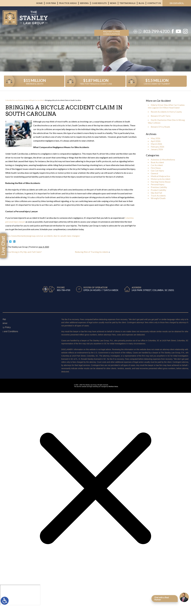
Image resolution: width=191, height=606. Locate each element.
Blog (141, 3)
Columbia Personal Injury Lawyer (17, 100)
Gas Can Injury (157, 170)
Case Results (99, 3)
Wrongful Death (158, 198)
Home (39, 3)
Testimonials (127, 3)
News (113, 3)
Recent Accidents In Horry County (166, 111)
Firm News (156, 168)
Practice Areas (68, 3)
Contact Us (154, 3)
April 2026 (155, 141)
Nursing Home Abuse (160, 181)
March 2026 (156, 144)
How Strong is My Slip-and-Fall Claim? (24, 252)
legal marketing (93, 386)
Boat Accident (157, 162)
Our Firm (51, 3)
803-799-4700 (155, 16)
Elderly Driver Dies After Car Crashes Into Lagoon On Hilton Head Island (166, 106)
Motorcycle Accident (160, 179)
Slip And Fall (156, 192)
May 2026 (155, 138)
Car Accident (39, 100)
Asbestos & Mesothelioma (163, 159)
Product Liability (158, 190)
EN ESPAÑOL (177, 3)
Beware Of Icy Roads (160, 126)
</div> (20, 595)
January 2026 (157, 149)
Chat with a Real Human (161, 598)
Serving (84, 3)
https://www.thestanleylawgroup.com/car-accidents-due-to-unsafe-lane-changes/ (42, 236)
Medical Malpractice (160, 176)
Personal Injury (157, 184)
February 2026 (157, 146)
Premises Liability (159, 187)
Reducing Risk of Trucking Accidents (91, 252)
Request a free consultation (111, 16)
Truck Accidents (158, 195)
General (154, 173)
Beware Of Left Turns (160, 116)
